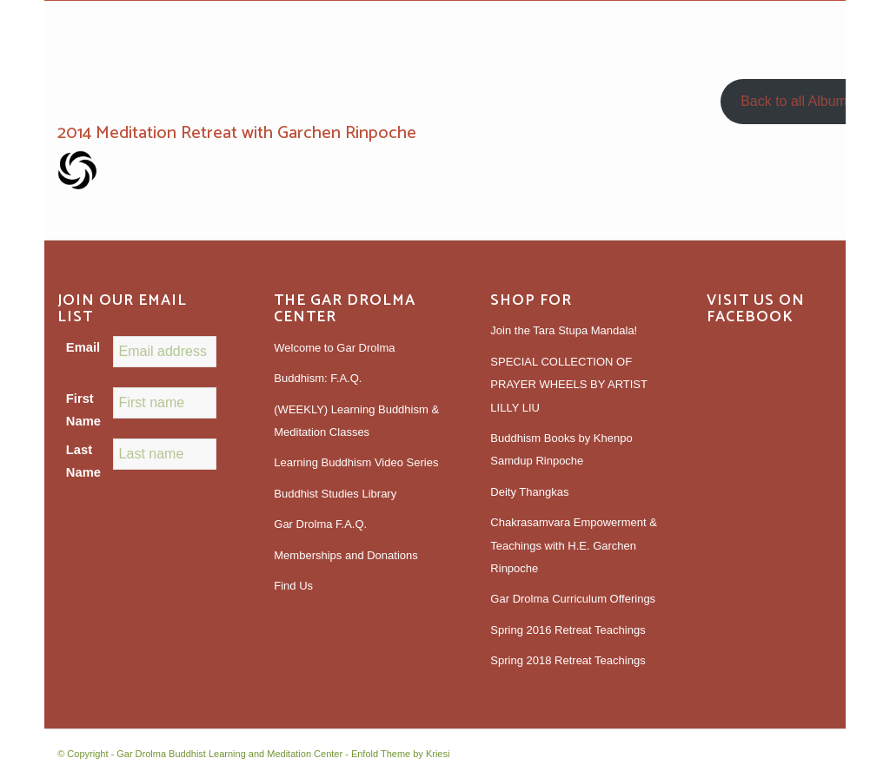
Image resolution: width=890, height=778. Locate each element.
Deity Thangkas (529, 491)
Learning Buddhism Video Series (356, 462)
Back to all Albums (797, 101)
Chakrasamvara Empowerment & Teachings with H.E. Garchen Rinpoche (573, 545)
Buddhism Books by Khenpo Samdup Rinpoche (561, 449)
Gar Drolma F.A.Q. (320, 524)
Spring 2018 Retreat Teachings (567, 660)
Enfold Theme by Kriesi (400, 753)
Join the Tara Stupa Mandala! (563, 330)
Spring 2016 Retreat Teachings (567, 629)
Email (83, 347)
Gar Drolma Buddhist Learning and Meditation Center (229, 753)
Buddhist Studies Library (335, 493)
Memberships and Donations (345, 555)
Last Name (83, 461)
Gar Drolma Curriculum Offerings (572, 598)
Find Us (293, 585)
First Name (83, 410)
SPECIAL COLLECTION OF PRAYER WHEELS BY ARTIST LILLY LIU (568, 384)
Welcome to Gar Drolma (334, 347)
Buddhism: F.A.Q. (318, 378)
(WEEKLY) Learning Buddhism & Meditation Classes (356, 420)
